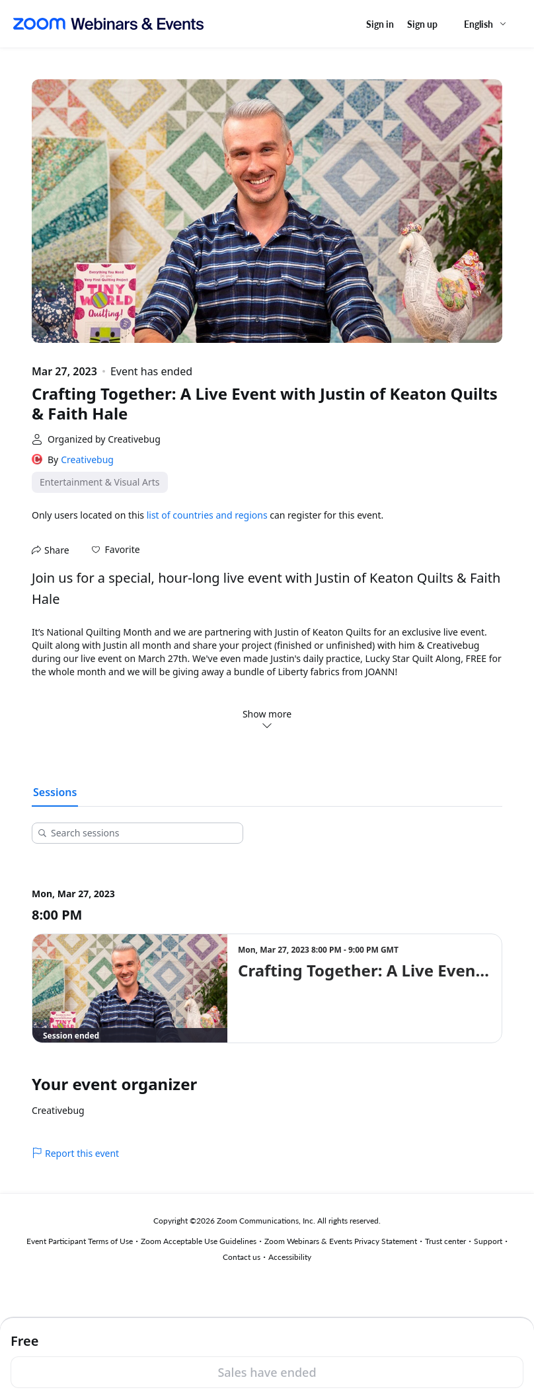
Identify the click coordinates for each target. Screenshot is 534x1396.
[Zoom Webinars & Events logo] (108, 24)
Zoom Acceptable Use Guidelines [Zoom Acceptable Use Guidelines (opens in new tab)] (198, 1241)
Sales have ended (266, 1372)
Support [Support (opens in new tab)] (488, 1241)
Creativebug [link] (87, 459)
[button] (116, 549)
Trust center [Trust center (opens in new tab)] (445, 1241)
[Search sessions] (142, 833)
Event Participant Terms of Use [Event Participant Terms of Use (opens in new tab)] (79, 1241)
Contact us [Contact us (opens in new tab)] (241, 1257)
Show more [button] (267, 719)
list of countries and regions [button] (207, 515)
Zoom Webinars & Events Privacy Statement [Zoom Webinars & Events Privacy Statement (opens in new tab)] (340, 1241)
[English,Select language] (486, 24)
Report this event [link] (75, 1153)
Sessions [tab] (55, 792)
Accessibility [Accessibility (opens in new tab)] (289, 1257)
